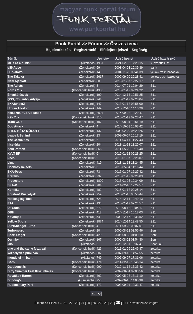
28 (105, 303)
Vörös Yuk (15, 90)
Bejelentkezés (58, 50)
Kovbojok (14, 217)
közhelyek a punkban (23, 253)
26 (94, 303)
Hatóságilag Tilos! (20, 199)
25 (88, 303)
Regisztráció (85, 50)
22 (70, 303)
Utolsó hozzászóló (163, 58)
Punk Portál (67, 43)
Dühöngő (14, 280)
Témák (12, 58)
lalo (10, 244)
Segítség (140, 50)
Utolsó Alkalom (18, 108)
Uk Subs (14, 208)
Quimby (13, 239)
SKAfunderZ (16, 104)
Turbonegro (16, 230)
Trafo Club (15, 122)
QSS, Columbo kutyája (24, 99)
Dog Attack (15, 126)
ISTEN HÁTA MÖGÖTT (23, 131)
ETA (10, 203)
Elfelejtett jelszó (114, 50)
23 (76, 303)
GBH (11, 212)
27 (100, 303)
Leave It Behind (19, 135)
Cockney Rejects (20, 167)
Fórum (95, 43)
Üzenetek (102, 58)
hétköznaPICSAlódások (24, 113)
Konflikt (13, 190)
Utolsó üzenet (124, 58)
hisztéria (14, 144)
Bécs (11, 262)
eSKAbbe (14, 67)
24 (82, 303)
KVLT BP (14, 153)
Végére (154, 303)
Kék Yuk (13, 117)
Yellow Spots (17, 221)
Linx (11, 162)
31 (124, 303)
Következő (136, 303)
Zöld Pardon (16, 149)
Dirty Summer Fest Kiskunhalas (30, 271)
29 (111, 303)
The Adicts (15, 85)
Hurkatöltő (15, 72)
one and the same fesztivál (27, 248)
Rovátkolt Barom (20, 276)
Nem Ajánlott (17, 81)
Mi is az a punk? (19, 63)
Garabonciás (17, 266)
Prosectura (15, 181)
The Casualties (18, 140)
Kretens (13, 176)
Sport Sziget (16, 235)
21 (65, 303)
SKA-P (12, 185)
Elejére (39, 303)
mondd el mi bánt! (20, 257)
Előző (53, 303)
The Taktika (16, 76)
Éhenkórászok (18, 95)
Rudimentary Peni (20, 285)
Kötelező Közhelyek (22, 194)
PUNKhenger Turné (21, 226)
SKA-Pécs (15, 171)
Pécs (11, 158)
